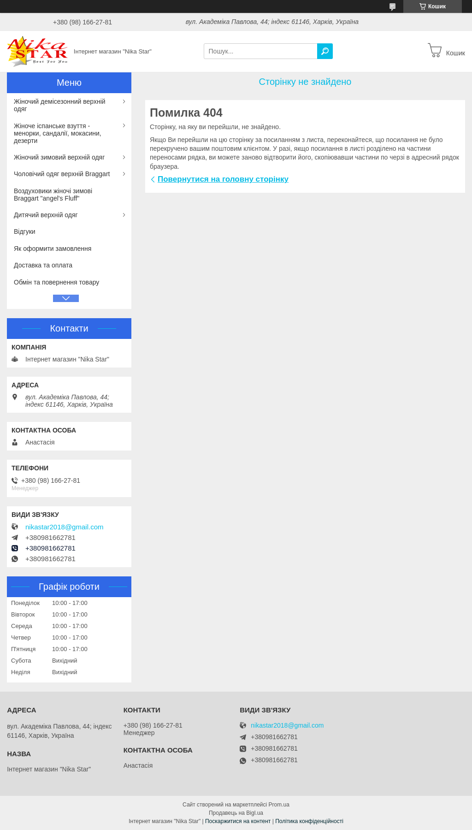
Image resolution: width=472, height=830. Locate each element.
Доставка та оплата (43, 265)
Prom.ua (279, 804)
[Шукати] (325, 51)
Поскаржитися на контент (238, 821)
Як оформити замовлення (52, 248)
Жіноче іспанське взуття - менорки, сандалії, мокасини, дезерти (57, 133)
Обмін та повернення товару (56, 282)
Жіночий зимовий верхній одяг (59, 157)
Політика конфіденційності (309, 821)
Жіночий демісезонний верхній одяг (60, 105)
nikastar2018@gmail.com (64, 527)
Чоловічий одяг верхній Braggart (62, 174)
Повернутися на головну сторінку (223, 179)
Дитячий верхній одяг (46, 215)
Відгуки (24, 231)
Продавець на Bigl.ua (236, 813)
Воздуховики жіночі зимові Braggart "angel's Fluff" (53, 194)
